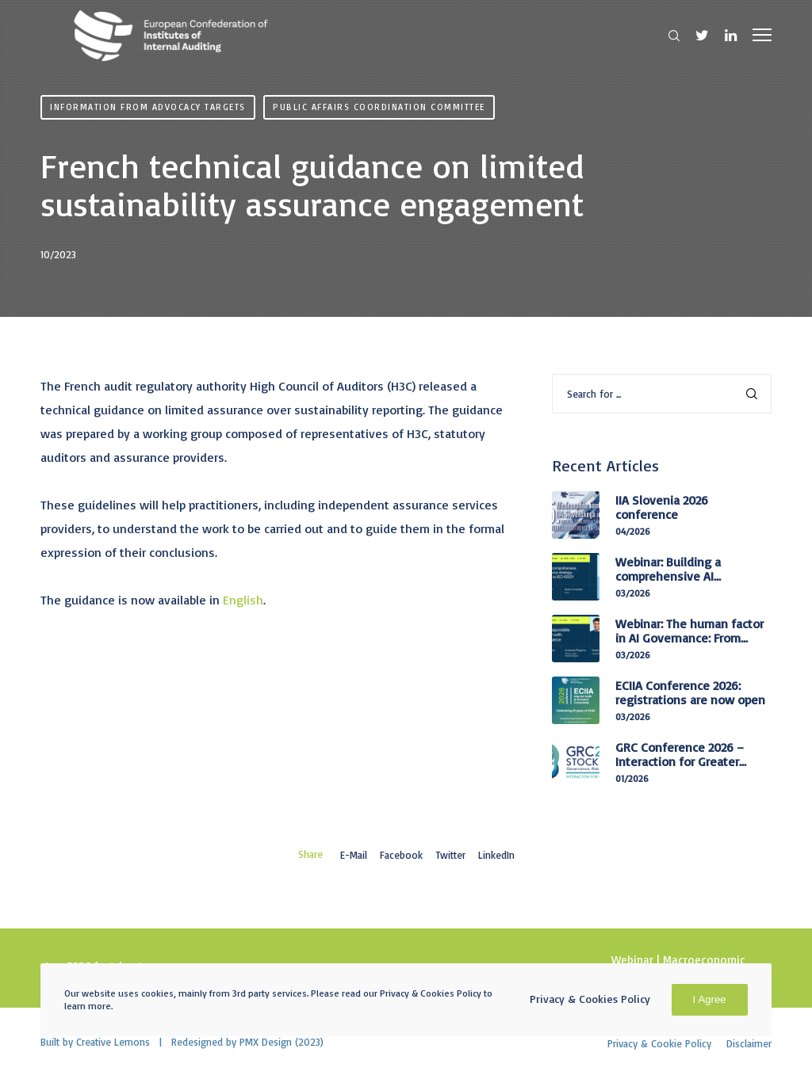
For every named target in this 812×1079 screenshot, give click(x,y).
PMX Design (265, 1041)
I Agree (709, 999)
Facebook (400, 854)
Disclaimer (749, 1043)
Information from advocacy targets (148, 106)
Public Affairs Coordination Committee (379, 106)
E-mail (352, 854)
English (243, 600)
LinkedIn (496, 854)
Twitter (450, 854)
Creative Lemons (113, 1041)
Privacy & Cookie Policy (659, 1043)
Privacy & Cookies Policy (590, 998)
